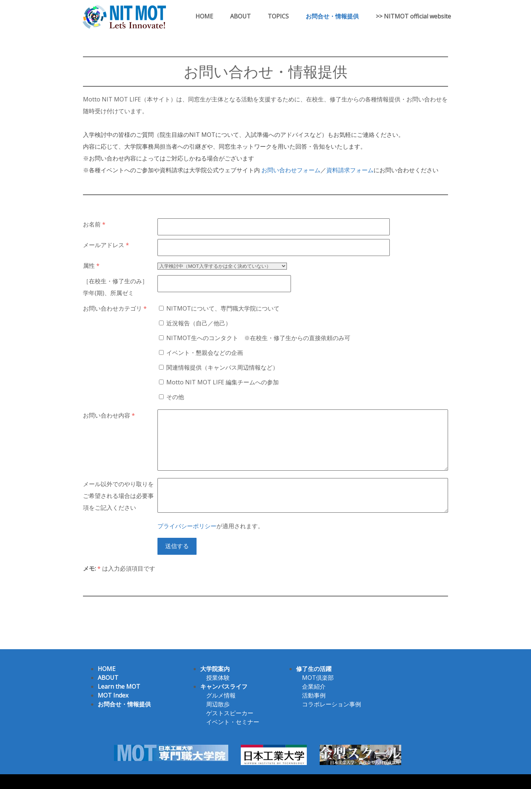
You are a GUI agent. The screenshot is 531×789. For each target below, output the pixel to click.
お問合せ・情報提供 (332, 16)
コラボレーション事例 (331, 704)
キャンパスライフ (223, 686)
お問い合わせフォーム (290, 170)
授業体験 (218, 678)
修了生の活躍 (314, 669)
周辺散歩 (218, 704)
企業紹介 (314, 686)
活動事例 (314, 695)
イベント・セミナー (232, 722)
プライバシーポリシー (186, 526)
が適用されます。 (210, 526)
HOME (204, 16)
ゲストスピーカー (229, 713)
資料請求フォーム (350, 170)
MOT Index (113, 695)
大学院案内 (215, 669)
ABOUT (240, 16)
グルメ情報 (221, 695)
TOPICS (278, 16)
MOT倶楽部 (318, 678)
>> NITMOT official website (413, 16)
